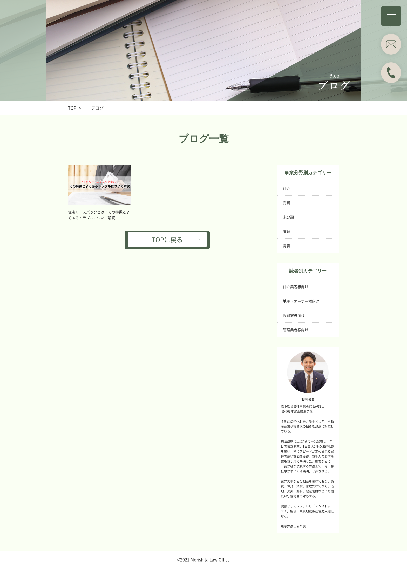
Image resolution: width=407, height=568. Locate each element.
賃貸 (286, 245)
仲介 (286, 188)
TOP (72, 108)
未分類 (288, 216)
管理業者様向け (295, 329)
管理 (286, 231)
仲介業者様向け (295, 286)
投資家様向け (294, 315)
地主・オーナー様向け (301, 301)
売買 (286, 202)
